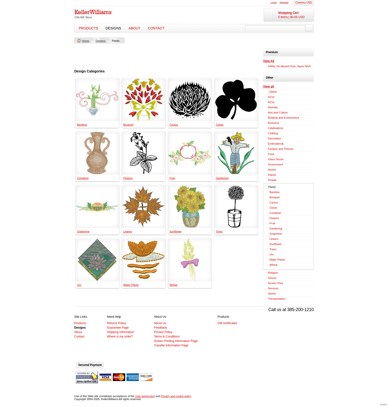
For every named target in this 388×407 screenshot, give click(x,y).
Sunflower (176, 231)
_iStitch (272, 91)
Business (273, 122)
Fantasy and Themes (280, 148)
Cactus (174, 124)
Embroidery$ (275, 143)
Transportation (277, 298)
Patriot (272, 174)
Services (273, 288)
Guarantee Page (118, 327)
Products (88, 28)
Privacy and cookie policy (176, 396)
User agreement (145, 396)
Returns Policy (116, 323)
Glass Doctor (276, 159)
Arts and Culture (278, 112)
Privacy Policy (163, 332)
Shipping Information (120, 332)
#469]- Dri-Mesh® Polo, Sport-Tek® (289, 66)
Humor (272, 169)
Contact (156, 28)
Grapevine (83, 231)
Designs (113, 28)
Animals (273, 107)
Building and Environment (283, 117)
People (272, 180)
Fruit (172, 178)
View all (268, 86)
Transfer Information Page (171, 345)
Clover (220, 124)
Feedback (160, 327)
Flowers (128, 178)
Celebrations (275, 128)
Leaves (127, 231)
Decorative (274, 138)
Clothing (273, 133)
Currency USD (303, 2)
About (135, 28)
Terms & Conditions (167, 336)
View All (268, 61)
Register (284, 2)
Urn (79, 284)
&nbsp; (97, 99)
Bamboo (82, 124)
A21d (271, 96)
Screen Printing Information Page (176, 341)
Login (274, 2)
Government (275, 164)
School (272, 277)
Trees (219, 231)
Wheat (173, 284)
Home (85, 40)
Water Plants (131, 284)
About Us (160, 323)
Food (271, 154)
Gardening (222, 178)
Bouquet (128, 124)
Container (83, 178)
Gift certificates (227, 323)
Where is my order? (120, 336)
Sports (272, 293)
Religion (273, 272)
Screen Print (275, 283)
